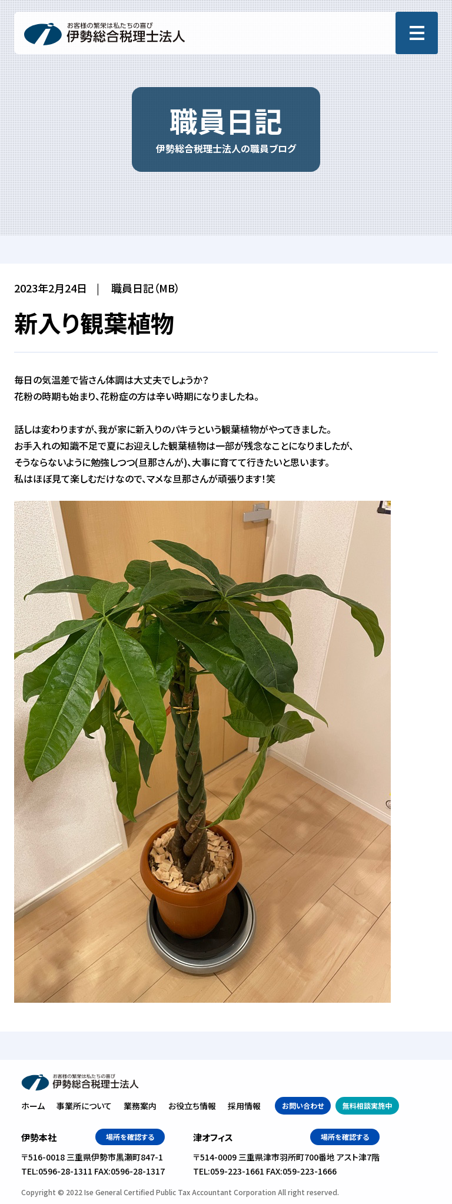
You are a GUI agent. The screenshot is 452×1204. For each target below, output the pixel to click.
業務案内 (140, 1106)
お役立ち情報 (192, 1106)
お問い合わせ (303, 1105)
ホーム (33, 1106)
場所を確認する (130, 1137)
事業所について (84, 1106)
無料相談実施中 (367, 1105)
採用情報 (244, 1106)
